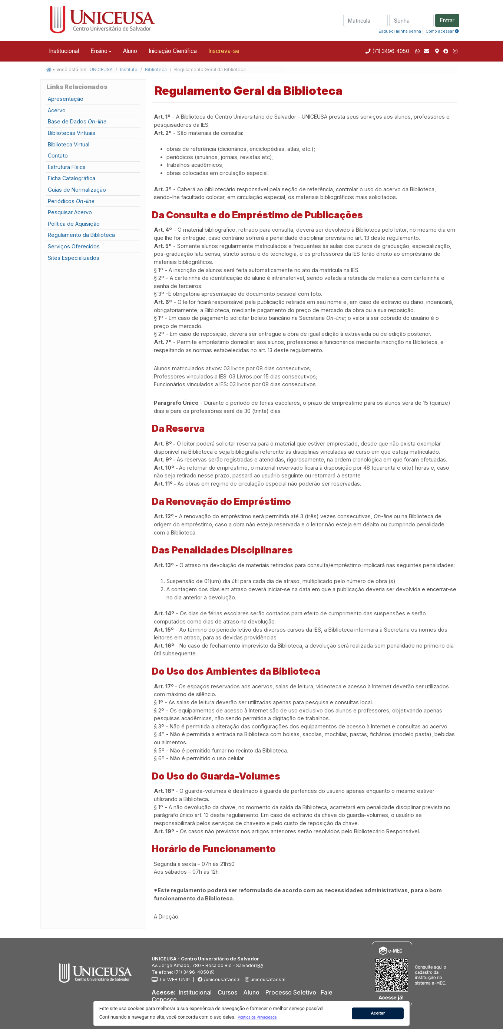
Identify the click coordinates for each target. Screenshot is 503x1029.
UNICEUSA (101, 69)
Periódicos (71, 201)
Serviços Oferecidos (74, 246)
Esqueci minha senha (399, 31)
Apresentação (65, 99)
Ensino (98, 50)
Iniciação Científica (173, 50)
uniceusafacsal (264, 979)
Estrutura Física (67, 167)
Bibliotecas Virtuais (71, 133)
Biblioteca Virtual (68, 144)
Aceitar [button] (378, 1013)
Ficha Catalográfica (71, 178)
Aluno (130, 50)
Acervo (57, 110)
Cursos (227, 992)
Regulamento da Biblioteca (81, 235)
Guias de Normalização (77, 189)
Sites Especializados (73, 258)
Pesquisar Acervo (70, 212)
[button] (257, 1017)
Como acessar (442, 31)
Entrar (447, 20)
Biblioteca (156, 69)
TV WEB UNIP (171, 979)
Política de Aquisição (74, 224)
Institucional (64, 50)
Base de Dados (77, 121)
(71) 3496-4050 (390, 51)
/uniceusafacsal (219, 979)
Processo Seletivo (290, 992)
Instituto (129, 69)
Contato (58, 155)
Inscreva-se (223, 50)
